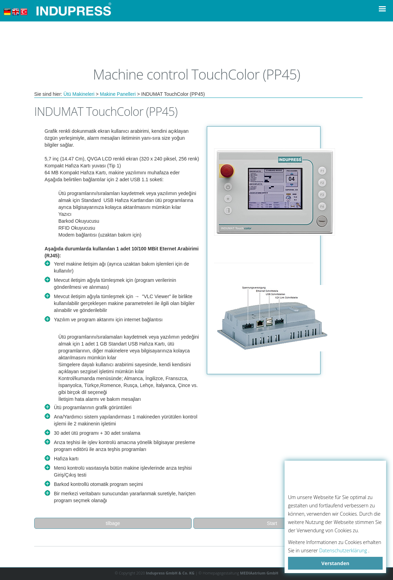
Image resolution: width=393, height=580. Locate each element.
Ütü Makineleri (79, 94)
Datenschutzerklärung (343, 550)
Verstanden (335, 563)
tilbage (113, 523)
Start (272, 523)
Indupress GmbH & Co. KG (170, 573)
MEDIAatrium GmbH (259, 573)
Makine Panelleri (118, 94)
